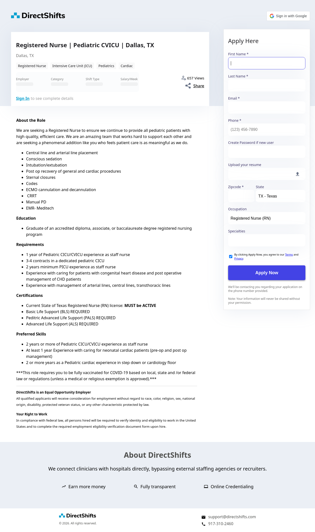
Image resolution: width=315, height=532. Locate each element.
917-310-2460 (220, 523)
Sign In (23, 98)
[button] (288, 16)
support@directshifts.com (232, 516)
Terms (289, 254)
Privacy (238, 258)
